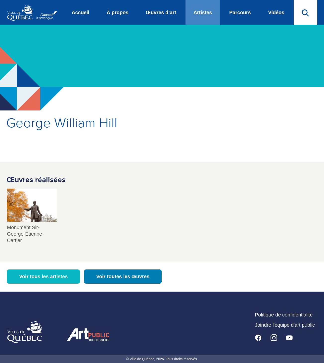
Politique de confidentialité (284, 314)
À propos (118, 12)
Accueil (80, 12)
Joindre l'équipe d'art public (285, 325)
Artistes (202, 12)
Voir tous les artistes (43, 276)
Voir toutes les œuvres (122, 276)
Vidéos (276, 12)
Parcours (240, 12)
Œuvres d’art (161, 12)
